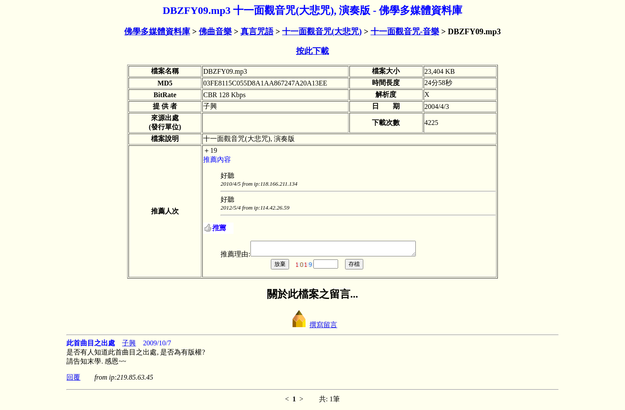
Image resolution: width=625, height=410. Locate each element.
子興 (129, 345)
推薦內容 (217, 159)
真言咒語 (256, 31)
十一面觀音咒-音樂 (405, 31)
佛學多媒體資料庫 (157, 31)
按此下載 (312, 51)
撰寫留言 (312, 327)
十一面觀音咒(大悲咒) (322, 31)
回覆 (73, 380)
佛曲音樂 (215, 31)
